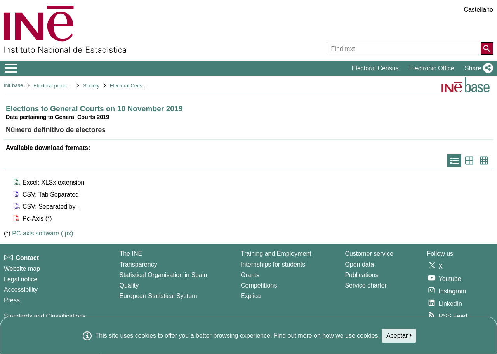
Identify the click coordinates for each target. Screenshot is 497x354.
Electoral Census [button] (375, 68)
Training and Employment (276, 253)
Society (91, 86)
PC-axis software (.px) (42, 233)
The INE (130, 253)
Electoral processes (55, 86)
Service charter (366, 285)
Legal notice (20, 279)
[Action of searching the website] (487, 48)
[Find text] (405, 49)
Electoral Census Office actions (144, 86)
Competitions (259, 285)
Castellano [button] (478, 9)
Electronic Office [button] (431, 68)
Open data (359, 264)
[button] (477, 68)
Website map (22, 268)
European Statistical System (158, 296)
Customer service (369, 253)
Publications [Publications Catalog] (361, 275)
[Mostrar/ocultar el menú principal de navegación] (11, 68)
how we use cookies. (351, 335)
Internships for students (273, 264)
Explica (251, 296)
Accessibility (21, 289)
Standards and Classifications (45, 316)
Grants (250, 275)
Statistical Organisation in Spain (163, 275)
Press (12, 300)
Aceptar (399, 335)
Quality (129, 285)
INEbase (13, 85)
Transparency (138, 264)
